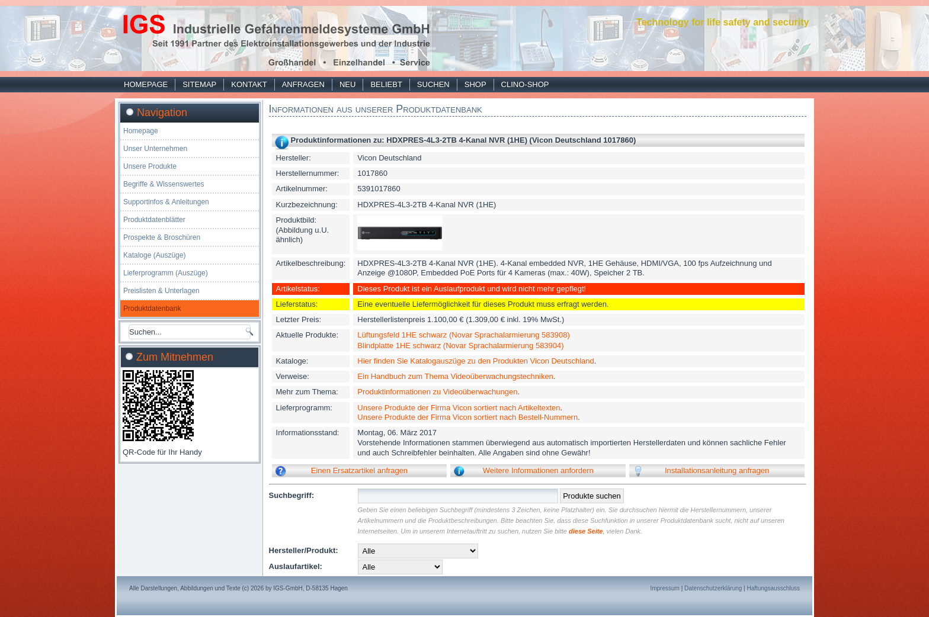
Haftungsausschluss (773, 588)
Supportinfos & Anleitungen (166, 202)
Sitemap (199, 84)
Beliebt (386, 84)
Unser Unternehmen (155, 148)
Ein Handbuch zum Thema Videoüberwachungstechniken (455, 376)
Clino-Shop (525, 84)
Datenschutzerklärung (713, 588)
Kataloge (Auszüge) (154, 255)
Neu (347, 84)
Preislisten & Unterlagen (161, 291)
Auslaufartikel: (295, 566)
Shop (475, 84)
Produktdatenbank (152, 308)
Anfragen (303, 84)
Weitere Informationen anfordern (538, 470)
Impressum (664, 588)
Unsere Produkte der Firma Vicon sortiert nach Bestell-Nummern (467, 417)
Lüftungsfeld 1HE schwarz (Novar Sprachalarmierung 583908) (463, 334)
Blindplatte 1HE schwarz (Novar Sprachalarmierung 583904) (460, 345)
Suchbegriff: (292, 495)
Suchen (433, 84)
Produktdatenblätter (154, 220)
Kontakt (249, 84)
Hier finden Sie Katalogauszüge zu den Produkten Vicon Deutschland (475, 360)
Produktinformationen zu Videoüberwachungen (437, 391)
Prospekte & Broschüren (161, 237)
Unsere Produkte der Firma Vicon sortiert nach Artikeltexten (458, 407)
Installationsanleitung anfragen (717, 470)
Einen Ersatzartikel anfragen (359, 470)
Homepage (146, 84)
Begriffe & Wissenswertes (163, 184)
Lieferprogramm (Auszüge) (165, 273)
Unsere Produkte (150, 166)
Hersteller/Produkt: (303, 550)
